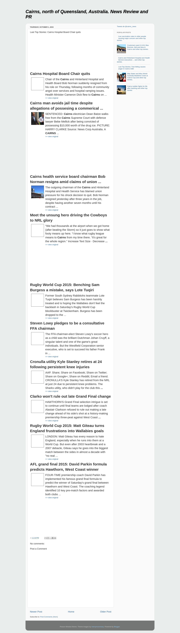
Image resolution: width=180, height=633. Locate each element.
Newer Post (36, 611)
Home (71, 611)
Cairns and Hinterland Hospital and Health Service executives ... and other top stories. (133, 60)
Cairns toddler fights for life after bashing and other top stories (137, 88)
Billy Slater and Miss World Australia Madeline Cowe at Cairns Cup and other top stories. (137, 77)
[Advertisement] (70, 53)
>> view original (51, 98)
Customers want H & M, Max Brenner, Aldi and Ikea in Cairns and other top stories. (138, 47)
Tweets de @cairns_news (126, 26)
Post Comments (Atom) (49, 617)
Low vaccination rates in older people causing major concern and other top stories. (131, 38)
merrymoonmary (98, 627)
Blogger (117, 627)
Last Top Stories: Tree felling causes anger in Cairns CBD (131, 68)
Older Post (105, 611)
